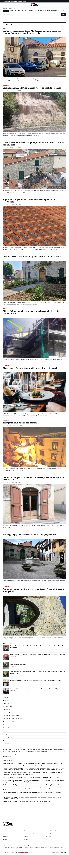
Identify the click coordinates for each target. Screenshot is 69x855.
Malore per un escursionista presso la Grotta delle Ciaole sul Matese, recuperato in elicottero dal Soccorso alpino (37, 672)
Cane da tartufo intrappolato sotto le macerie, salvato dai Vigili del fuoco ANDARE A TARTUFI (29, 780)
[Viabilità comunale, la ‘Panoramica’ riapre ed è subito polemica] (34, 112)
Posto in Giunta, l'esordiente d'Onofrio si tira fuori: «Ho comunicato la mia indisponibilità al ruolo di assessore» (37, 10)
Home (43, 823)
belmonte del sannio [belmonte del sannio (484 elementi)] (59, 749)
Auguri (4, 700)
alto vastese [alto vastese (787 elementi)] (33, 749)
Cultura (5, 28)
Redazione (26, 836)
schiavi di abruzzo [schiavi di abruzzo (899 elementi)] (21, 754)
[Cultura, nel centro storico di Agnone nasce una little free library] (34, 281)
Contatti (26, 839)
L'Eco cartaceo (6, 725)
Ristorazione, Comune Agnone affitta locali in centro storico (31, 368)
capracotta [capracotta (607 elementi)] (21, 751)
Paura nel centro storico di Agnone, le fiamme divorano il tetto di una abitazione (33, 143)
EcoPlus (64, 823)
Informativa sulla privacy (52, 830)
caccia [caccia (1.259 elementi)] (4, 751)
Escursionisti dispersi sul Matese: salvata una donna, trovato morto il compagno (25, 772)
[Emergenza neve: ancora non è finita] (34, 447)
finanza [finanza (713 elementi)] (5, 753)
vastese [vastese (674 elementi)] (47, 754)
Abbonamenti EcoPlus (29, 833)
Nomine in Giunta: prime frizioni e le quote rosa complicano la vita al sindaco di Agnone (35, 689)
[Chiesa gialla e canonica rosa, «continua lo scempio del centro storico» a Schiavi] (34, 338)
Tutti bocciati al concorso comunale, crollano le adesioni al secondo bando (30, 801)
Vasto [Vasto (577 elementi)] (51, 754)
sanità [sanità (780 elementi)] (14, 754)
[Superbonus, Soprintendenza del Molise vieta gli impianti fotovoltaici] (34, 226)
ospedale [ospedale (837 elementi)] (61, 753)
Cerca (63, 14)
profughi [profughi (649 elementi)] (9, 754)
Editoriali (5, 839)
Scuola (4, 734)
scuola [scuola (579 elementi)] (29, 754)
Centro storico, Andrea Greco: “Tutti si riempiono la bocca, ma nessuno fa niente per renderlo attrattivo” (32, 32)
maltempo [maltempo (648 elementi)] (32, 753)
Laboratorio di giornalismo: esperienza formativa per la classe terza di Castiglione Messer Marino (35, 785)
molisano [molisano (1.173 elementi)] (48, 753)
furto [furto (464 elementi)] (14, 753)
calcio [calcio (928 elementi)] (8, 751)
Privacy (53, 852)
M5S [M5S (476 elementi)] (28, 753)
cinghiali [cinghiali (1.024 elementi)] (54, 751)
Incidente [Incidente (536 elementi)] (19, 753)
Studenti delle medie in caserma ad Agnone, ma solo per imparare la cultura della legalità (35, 680)
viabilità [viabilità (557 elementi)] (60, 754)
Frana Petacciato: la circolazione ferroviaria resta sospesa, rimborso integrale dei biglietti (34, 777)
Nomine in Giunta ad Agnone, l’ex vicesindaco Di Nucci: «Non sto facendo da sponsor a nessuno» (37, 654)
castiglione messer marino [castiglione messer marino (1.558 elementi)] (38, 751)
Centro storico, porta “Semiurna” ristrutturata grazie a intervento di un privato (33, 590)
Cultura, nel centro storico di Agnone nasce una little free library (33, 256)
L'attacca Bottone (7, 722)
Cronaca (5, 830)
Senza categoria (7, 737)
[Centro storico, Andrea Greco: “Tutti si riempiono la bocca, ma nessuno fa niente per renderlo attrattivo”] (34, 57)
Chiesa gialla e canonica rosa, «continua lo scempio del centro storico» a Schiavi (31, 312)
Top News (58, 823)
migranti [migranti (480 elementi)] (38, 753)
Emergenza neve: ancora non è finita (20, 422)
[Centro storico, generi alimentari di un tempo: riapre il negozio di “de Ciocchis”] (34, 504)
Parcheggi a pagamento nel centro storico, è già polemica (29, 534)
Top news (5, 743)
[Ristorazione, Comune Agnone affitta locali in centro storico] (34, 392)
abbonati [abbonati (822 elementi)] (5, 749)
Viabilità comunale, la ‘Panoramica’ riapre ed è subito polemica (32, 88)
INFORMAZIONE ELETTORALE (11, 715)
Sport (4, 740)
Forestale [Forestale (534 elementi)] (10, 753)
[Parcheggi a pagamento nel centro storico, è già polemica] (34, 559)
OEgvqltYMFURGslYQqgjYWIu (11, 797)
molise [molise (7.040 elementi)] (54, 753)
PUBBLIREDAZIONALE (8, 731)
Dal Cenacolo (6, 706)
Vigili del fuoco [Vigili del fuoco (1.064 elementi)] (7, 756)
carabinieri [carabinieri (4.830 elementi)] (28, 751)
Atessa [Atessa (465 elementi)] (51, 749)
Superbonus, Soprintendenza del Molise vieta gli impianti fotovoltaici (29, 200)
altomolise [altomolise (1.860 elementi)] (26, 749)
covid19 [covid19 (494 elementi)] (59, 751)
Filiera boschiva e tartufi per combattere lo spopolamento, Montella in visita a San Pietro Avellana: (37, 765)
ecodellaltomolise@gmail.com (53, 833)
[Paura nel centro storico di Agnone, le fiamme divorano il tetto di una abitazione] (34, 169)
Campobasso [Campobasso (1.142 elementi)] (14, 751)
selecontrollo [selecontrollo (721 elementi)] (35, 754)
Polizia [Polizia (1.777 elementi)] (4, 754)
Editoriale (5, 709)
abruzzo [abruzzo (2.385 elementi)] (10, 749)
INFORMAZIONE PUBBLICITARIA (11, 718)
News (4, 308)
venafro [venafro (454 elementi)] (56, 754)
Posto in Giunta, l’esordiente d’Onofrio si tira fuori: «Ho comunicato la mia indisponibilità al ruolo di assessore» (38, 646)
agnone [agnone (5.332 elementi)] (15, 749)
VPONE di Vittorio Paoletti (24, 852)
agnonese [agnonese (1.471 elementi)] (20, 749)
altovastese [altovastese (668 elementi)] (40, 749)
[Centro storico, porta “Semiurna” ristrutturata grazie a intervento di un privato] (34, 616)
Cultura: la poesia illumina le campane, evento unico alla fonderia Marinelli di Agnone (38, 769)
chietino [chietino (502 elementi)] (48, 751)
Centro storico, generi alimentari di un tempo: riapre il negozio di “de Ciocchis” (33, 478)
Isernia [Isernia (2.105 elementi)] (24, 753)
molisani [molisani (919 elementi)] (43, 753)
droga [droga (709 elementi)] (63, 751)
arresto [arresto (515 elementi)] (47, 749)
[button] (5, 4)
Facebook (48, 836)
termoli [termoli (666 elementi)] (42, 754)
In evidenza (6, 85)
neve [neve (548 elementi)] (57, 753)
